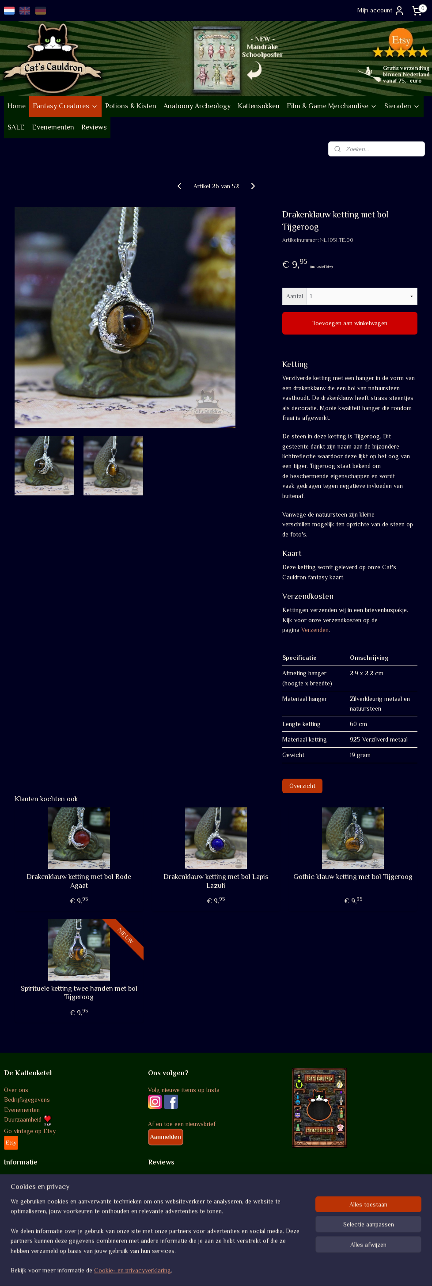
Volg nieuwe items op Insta (184, 1089)
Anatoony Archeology (197, 106)
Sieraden (402, 106)
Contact (15, 1229)
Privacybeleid (21, 1209)
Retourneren (20, 1199)
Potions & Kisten (130, 106)
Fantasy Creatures (65, 106)
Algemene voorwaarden (35, 1179)
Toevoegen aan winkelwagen (349, 323)
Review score (166, 1179)
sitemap (191, 1269)
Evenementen (53, 127)
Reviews (94, 127)
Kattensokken (259, 106)
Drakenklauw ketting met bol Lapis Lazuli (216, 881)
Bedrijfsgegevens (27, 1099)
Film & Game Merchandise (332, 106)
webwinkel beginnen (234, 1269)
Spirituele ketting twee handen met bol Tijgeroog (79, 993)
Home (17, 106)
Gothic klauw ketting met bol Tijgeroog (353, 877)
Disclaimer (18, 1218)
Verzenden (315, 629)
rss (207, 1269)
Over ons (16, 1089)
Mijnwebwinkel (299, 1269)
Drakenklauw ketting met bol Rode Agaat (79, 881)
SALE (16, 127)
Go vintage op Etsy (30, 1130)
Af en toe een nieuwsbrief (182, 1123)
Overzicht (302, 785)
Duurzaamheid (28, 1119)
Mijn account (381, 10)
